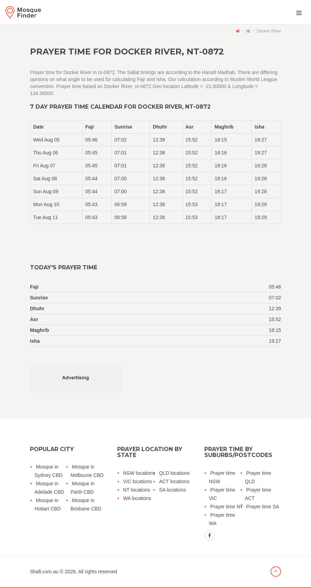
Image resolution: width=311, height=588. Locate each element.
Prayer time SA (262, 506)
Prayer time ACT (258, 494)
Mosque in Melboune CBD (87, 471)
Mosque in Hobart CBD (48, 504)
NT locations (136, 490)
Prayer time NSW (222, 477)
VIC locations (137, 481)
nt (248, 31)
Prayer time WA (222, 519)
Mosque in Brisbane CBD (85, 504)
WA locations (137, 498)
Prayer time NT (226, 506)
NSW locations (139, 473)
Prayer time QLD (258, 477)
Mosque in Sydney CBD (48, 471)
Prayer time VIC (222, 494)
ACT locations (174, 481)
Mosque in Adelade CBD (49, 488)
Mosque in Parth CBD (82, 488)
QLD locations (174, 473)
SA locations (172, 490)
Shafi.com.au (44, 571)
